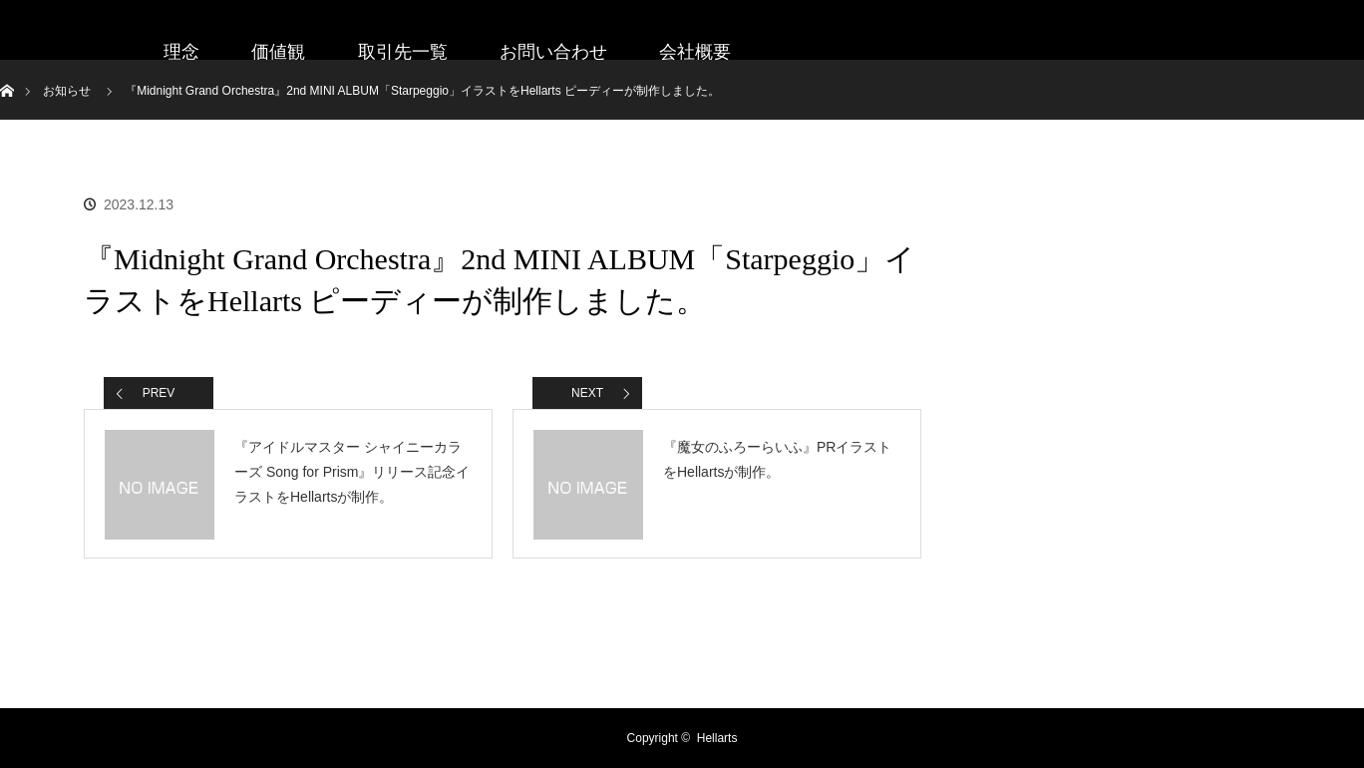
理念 (181, 52)
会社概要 (695, 52)
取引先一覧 (403, 52)
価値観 (278, 52)
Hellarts (717, 738)
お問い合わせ (553, 52)
